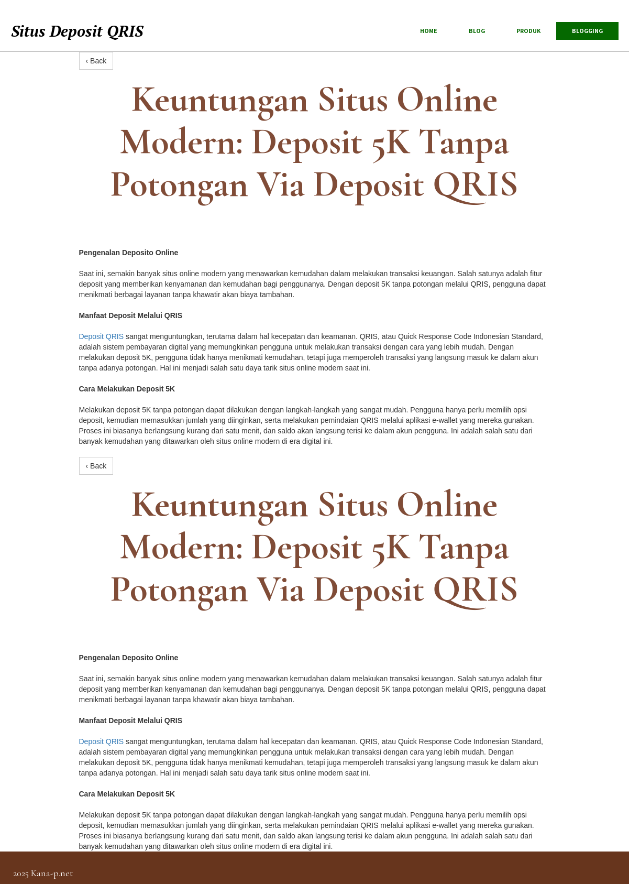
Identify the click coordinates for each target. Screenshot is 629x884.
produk (528, 31)
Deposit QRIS (101, 336)
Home (428, 31)
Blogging (587, 31)
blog (477, 31)
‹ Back (96, 61)
